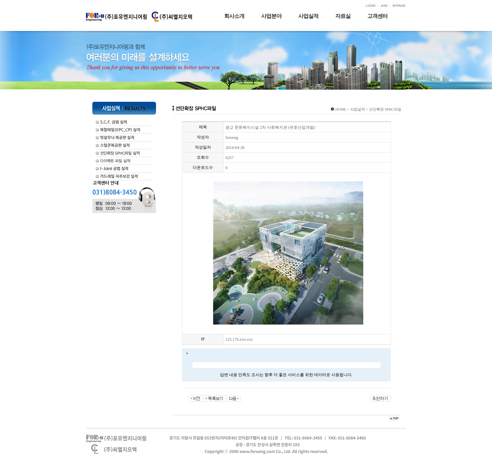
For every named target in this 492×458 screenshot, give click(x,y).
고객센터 (377, 16)
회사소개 (234, 16)
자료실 (342, 16)
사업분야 (271, 16)
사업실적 (308, 16)
